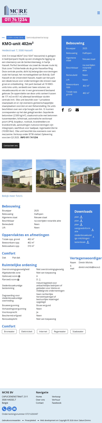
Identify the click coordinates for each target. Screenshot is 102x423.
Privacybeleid (30, 420)
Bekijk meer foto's (12, 195)
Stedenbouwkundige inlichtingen (84, 237)
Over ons (40, 399)
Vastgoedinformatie (84, 230)
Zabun (81, 420)
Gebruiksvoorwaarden (11, 420)
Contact (40, 402)
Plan (78, 216)
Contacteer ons (11, 145)
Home (39, 396)
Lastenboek (82, 242)
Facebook (56, 402)
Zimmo (88, 420)
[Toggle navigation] (98, 12)
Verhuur (56, 399)
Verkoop (56, 396)
